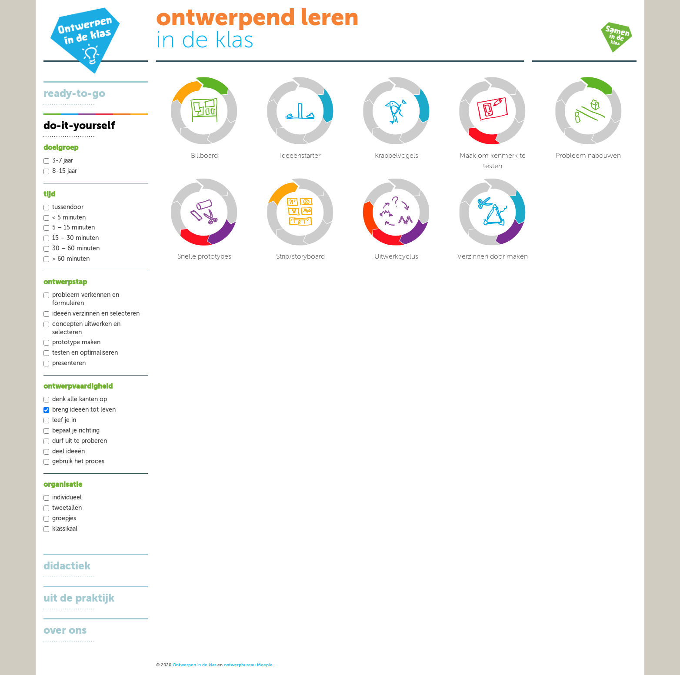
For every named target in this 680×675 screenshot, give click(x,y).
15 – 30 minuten (75, 238)
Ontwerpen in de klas (194, 665)
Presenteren (69, 363)
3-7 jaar (62, 161)
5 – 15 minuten (73, 228)
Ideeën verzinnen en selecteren (96, 314)
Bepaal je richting (76, 431)
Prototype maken (76, 342)
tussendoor (67, 207)
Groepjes (64, 518)
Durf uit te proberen (79, 441)
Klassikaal (64, 529)
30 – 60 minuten (76, 249)
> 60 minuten (71, 259)
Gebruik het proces (78, 462)
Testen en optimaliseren (85, 353)
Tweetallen (67, 508)
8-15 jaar (64, 171)
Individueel (67, 498)
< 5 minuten (69, 218)
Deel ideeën (68, 452)
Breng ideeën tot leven (84, 410)
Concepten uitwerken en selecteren (86, 328)
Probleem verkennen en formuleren (85, 299)
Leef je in (64, 420)
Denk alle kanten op (79, 399)
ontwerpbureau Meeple (248, 665)
